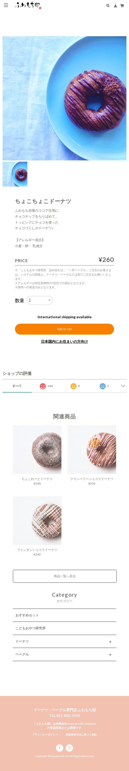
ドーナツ (22, 647)
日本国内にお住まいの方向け (64, 341)
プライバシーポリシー (45, 734)
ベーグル (22, 660)
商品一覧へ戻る (65, 582)
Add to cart (64, 329)
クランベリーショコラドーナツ (92, 485)
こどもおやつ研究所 (30, 634)
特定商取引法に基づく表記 (81, 734)
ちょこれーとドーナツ (37, 485)
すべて (17, 386)
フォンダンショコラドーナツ (37, 556)
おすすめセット (27, 621)
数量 (19, 300)
